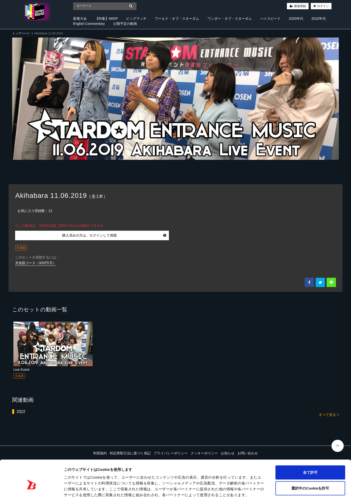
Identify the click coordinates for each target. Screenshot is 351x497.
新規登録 (300, 6)
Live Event (21, 370)
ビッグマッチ (136, 18)
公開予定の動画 (125, 24)
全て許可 (310, 445)
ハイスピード (270, 18)
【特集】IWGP (106, 18)
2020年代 (296, 18)
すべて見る (329, 414)
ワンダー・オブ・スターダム (229, 18)
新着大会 (80, 18)
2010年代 (319, 18)
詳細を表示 (235, 487)
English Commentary (89, 24)
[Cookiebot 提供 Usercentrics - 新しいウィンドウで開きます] (31, 487)
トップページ (21, 33)
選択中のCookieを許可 (310, 461)
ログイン (323, 6)
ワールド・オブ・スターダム (177, 18)
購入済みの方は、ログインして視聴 (114, 235)
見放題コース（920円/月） (35, 263)
